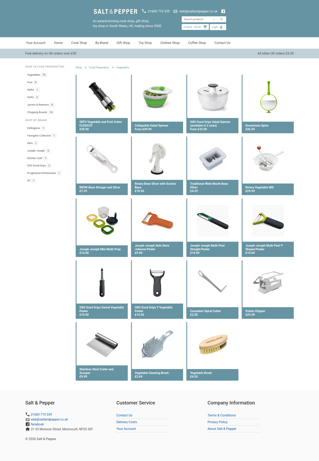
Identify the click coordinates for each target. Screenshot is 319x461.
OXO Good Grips (39, 165)
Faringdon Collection (42, 135)
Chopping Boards (40, 112)
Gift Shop (123, 43)
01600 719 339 (41, 414)
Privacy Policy (218, 422)
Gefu (32, 143)
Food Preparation (99, 67)
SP (31, 180)
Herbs (33, 89)
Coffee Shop (197, 43)
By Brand (101, 43)
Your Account (36, 43)
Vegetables (37, 74)
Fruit (32, 82)
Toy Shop (145, 43)
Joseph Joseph (39, 150)
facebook (37, 424)
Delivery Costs (126, 422)
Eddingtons (36, 128)
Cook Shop (79, 43)
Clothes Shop (170, 43)
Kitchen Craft (37, 158)
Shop (79, 67)
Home (58, 43)
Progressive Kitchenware (44, 173)
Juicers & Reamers (41, 104)
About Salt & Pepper (222, 429)
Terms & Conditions (222, 415)
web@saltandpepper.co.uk (49, 419)
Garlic (33, 97)
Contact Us (222, 43)
